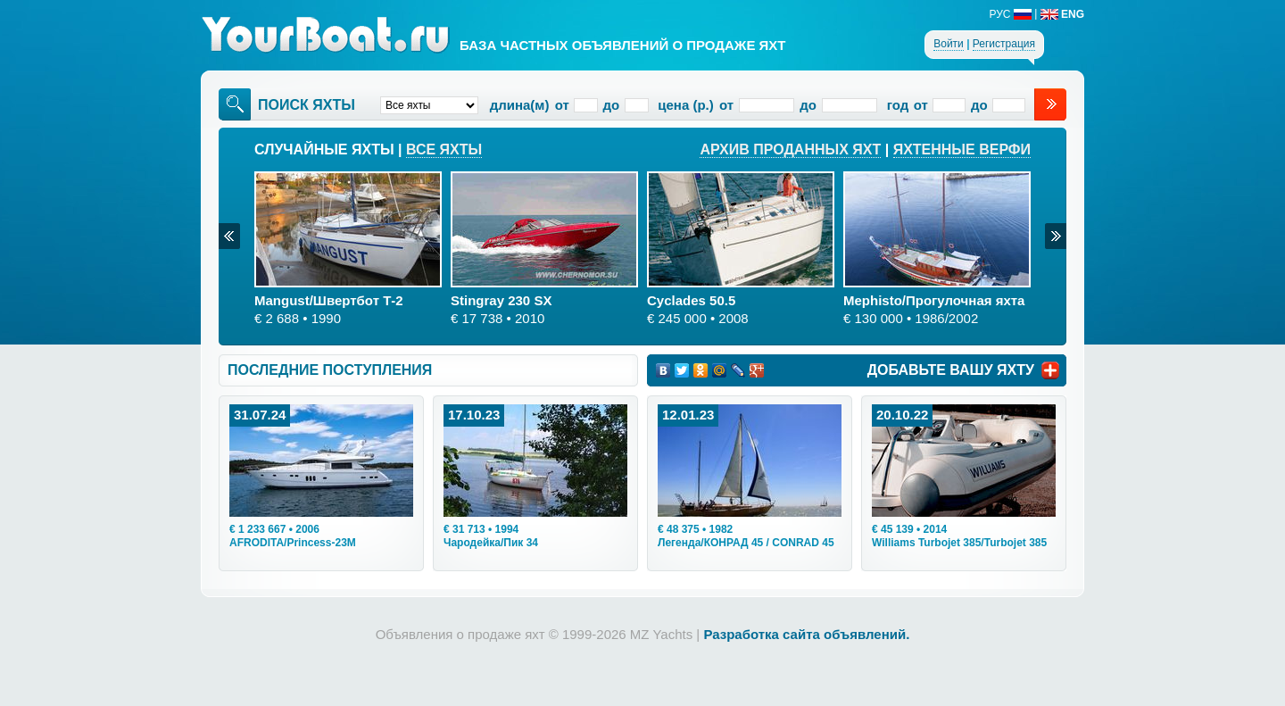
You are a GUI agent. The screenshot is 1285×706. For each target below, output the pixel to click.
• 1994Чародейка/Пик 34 (491, 536)
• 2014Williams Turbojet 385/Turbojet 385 (959, 536)
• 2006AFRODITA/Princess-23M (292, 536)
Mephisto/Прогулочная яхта (933, 300)
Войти (948, 43)
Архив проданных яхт (790, 149)
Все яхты (444, 149)
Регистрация (1004, 43)
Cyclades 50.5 (691, 300)
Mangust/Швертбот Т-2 (328, 300)
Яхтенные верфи (962, 149)
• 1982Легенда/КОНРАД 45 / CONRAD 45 (746, 536)
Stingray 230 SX (501, 300)
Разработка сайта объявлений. (806, 634)
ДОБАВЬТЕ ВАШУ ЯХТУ (950, 370)
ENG (1062, 14)
